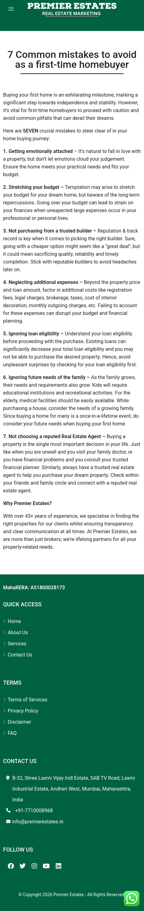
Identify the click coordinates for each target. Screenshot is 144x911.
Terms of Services (27, 700)
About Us (18, 632)
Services (17, 644)
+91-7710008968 (34, 810)
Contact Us (20, 655)
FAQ (12, 733)
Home (14, 621)
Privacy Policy (23, 711)
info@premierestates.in (37, 822)
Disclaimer (19, 722)
